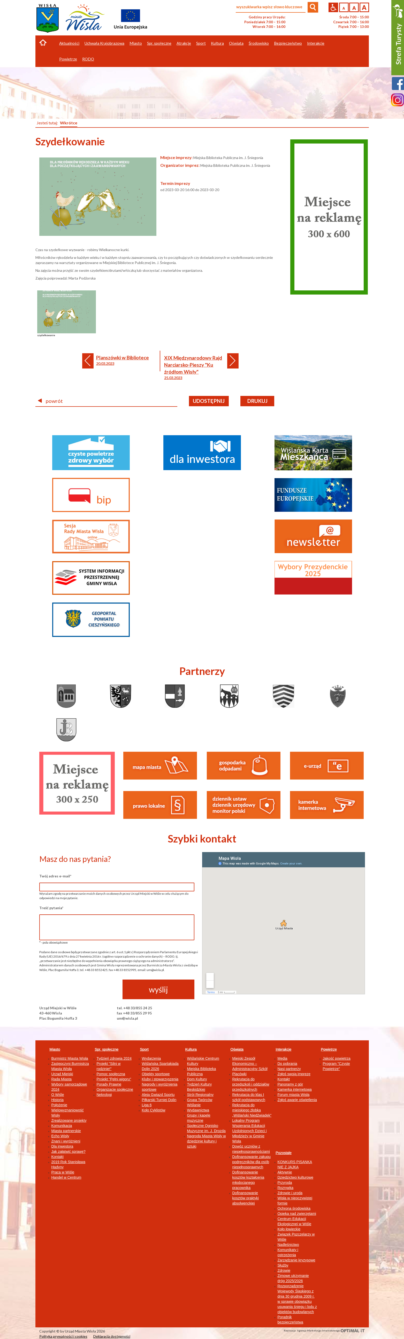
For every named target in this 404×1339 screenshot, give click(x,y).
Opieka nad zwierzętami (297, 1214)
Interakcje (284, 1049)
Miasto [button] (135, 43)
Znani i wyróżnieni (65, 1141)
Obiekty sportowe (156, 1074)
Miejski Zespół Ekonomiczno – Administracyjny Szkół (250, 1063)
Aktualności (69, 43)
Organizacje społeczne (115, 1089)
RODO (88, 59)
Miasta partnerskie (66, 1131)
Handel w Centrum (66, 1177)
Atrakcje (184, 43)
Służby (283, 1265)
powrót (50, 401)
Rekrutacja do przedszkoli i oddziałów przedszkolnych (250, 1084)
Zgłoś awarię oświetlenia (297, 1100)
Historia (57, 1100)
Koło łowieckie (289, 1229)
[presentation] (78, 990)
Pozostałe (284, 1153)
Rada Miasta (61, 1079)
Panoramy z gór (290, 1084)
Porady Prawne (109, 1084)
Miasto (55, 1049)
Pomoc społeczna (111, 1074)
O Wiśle (57, 1095)
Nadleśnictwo (288, 1245)
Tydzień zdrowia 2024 (114, 1058)
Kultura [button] (217, 43)
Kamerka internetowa (295, 1089)
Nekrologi (104, 1095)
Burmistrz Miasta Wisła (69, 1058)
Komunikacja (61, 1126)
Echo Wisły (60, 1136)
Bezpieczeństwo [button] (288, 43)
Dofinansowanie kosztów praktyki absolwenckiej (245, 1198)
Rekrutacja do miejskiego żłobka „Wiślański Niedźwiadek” (252, 1110)
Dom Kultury (197, 1079)
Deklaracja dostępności (111, 1336)
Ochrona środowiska (294, 1208)
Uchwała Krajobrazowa (104, 43)
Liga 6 (147, 1105)
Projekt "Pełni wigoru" (114, 1079)
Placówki (239, 1074)
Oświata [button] (236, 43)
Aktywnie (285, 1172)
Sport (144, 1049)
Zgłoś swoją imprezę (294, 1074)
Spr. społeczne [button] (159, 43)
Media (282, 1058)
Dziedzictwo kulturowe (296, 1177)
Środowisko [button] (259, 43)
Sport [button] (201, 43)
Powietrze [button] (68, 59)
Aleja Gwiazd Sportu (158, 1095)
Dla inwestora (62, 1146)
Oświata (237, 1049)
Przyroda (285, 1182)
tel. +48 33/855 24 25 (134, 1008)
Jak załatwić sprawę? (68, 1151)
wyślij (158, 989)
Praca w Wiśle (62, 1172)
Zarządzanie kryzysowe (296, 1260)
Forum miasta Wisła (294, 1095)
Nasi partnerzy (289, 1069)
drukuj (257, 401)
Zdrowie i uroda (290, 1193)
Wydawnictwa (198, 1110)
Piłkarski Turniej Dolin (159, 1100)
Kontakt (57, 1157)
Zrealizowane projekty (69, 1120)
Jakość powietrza (336, 1058)
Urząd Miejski (62, 1074)
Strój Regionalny (200, 1095)
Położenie (59, 1105)
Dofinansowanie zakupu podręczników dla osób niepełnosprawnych (251, 1162)
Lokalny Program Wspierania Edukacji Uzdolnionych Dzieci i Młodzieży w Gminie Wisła (249, 1130)
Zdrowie (284, 1270)
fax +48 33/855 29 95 (134, 1013)
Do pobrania (287, 1064)
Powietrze (329, 1049)
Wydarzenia (151, 1058)
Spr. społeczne (107, 1049)
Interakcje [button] (315, 43)
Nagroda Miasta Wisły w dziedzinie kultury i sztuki (206, 1141)
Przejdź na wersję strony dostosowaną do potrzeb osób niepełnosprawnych (333, 7)
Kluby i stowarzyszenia (160, 1079)
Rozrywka (285, 1188)
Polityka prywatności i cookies (63, 1336)
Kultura (191, 1049)
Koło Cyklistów (153, 1110)
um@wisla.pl (127, 1018)
